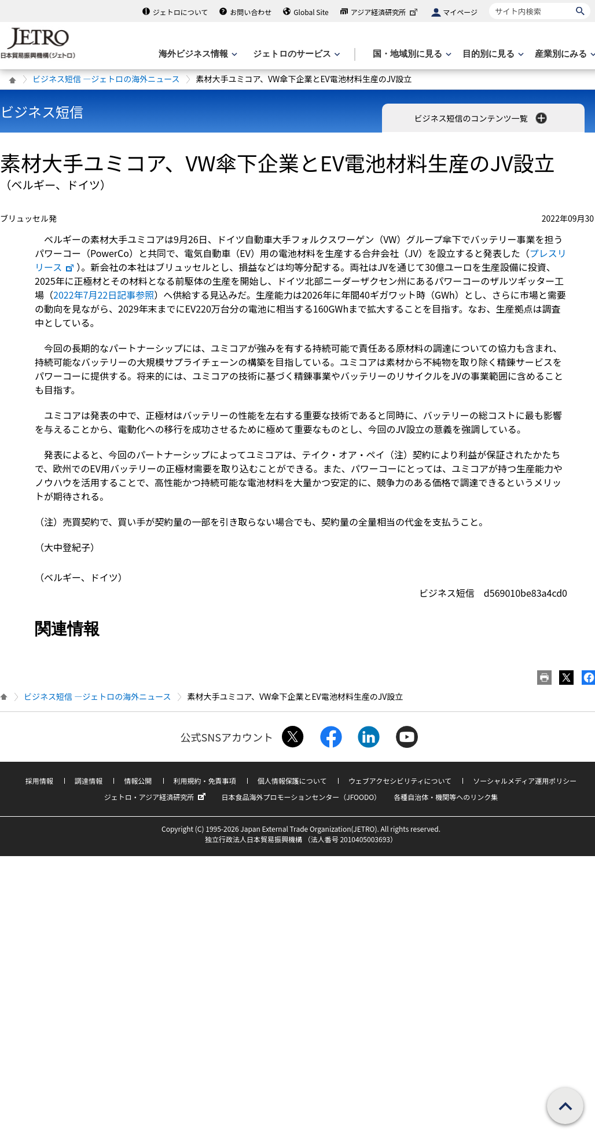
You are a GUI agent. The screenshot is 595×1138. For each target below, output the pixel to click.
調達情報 (88, 780)
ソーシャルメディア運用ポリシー (524, 780)
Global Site (310, 12)
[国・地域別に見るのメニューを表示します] (411, 54)
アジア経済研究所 (385, 12)
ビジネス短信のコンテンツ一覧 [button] (481, 118)
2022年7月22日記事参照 (103, 295)
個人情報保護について (292, 780)
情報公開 (138, 780)
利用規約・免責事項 (205, 780)
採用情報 (39, 780)
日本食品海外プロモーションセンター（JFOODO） (301, 797)
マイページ (460, 12)
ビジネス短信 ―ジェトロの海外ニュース (105, 79)
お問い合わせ (250, 12)
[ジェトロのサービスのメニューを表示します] (295, 54)
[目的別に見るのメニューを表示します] (491, 54)
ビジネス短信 (41, 111)
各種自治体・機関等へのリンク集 (446, 797)
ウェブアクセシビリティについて (399, 780)
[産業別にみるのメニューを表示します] (564, 54)
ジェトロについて (180, 12)
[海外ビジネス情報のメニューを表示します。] (197, 54)
